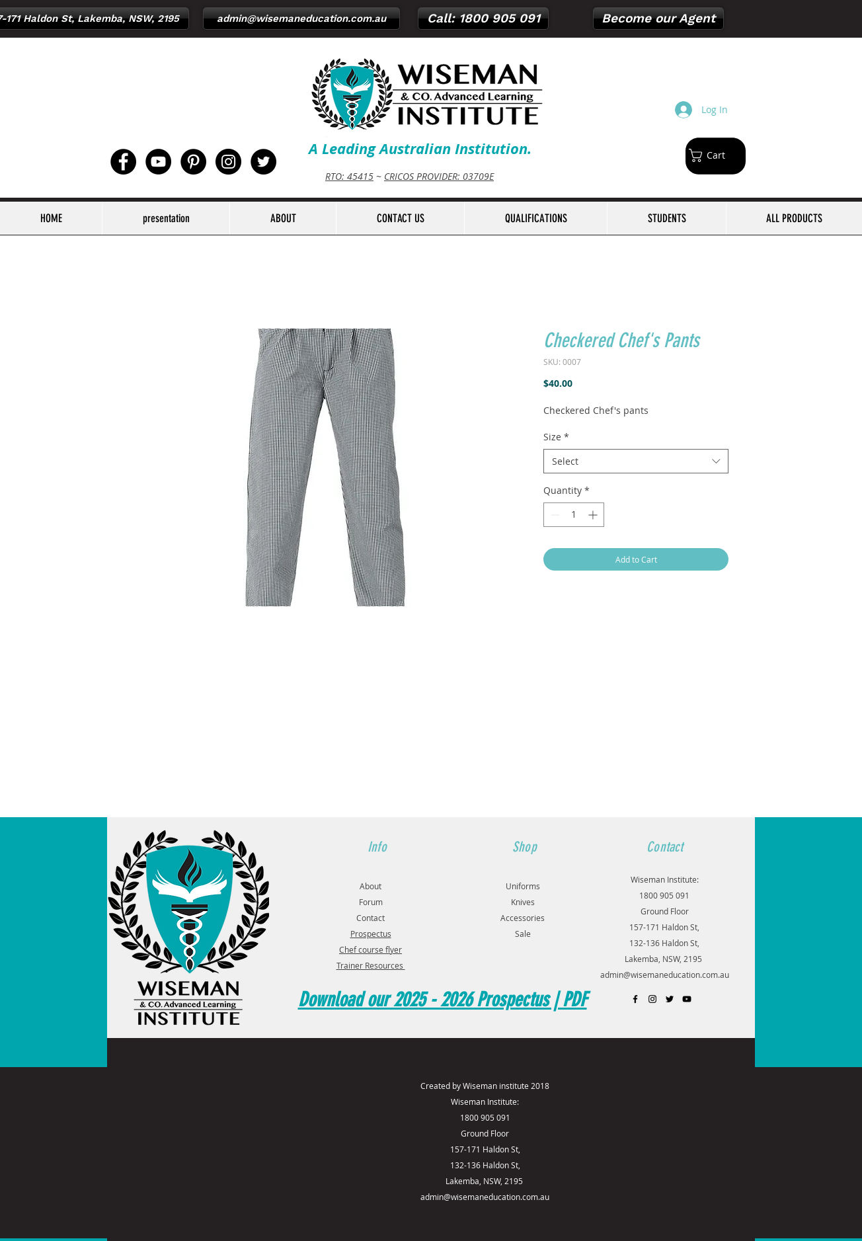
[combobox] (635, 461)
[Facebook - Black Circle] (123, 162)
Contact (370, 917)
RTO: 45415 (349, 176)
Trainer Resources (370, 965)
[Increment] (594, 514)
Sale (523, 933)
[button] (714, 155)
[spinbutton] (574, 514)
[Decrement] (553, 514)
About (370, 886)
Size (556, 436)
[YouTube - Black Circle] (158, 162)
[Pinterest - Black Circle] (193, 162)
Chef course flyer (370, 949)
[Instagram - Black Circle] (228, 162)
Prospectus (370, 933)
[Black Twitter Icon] (669, 999)
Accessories (522, 917)
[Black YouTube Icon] (687, 999)
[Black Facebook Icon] (635, 999)
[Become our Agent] (658, 18)
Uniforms (523, 886)
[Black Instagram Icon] (652, 999)
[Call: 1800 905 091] (483, 18)
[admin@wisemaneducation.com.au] (301, 18)
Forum (371, 902)
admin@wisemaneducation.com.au (664, 974)
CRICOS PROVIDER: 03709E (439, 176)
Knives (523, 902)
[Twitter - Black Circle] (263, 162)
